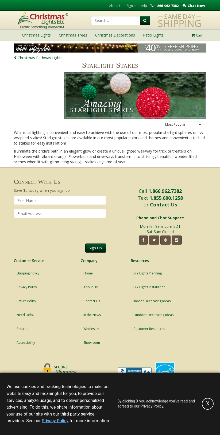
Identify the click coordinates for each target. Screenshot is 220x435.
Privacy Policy (27, 287)
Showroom (91, 342)
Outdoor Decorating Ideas (153, 315)
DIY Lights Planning (147, 273)
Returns (22, 328)
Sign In (131, 5)
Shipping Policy (28, 273)
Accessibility (26, 342)
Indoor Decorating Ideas (152, 301)
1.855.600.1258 (166, 198)
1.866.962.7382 (165, 191)
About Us (116, 5)
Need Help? (25, 315)
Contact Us (163, 204)
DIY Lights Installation (149, 287)
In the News (92, 315)
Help (143, 5)
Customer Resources (149, 328)
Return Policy (26, 301)
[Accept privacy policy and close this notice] (208, 404)
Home (88, 273)
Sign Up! (96, 247)
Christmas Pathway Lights (38, 57)
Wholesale (91, 328)
